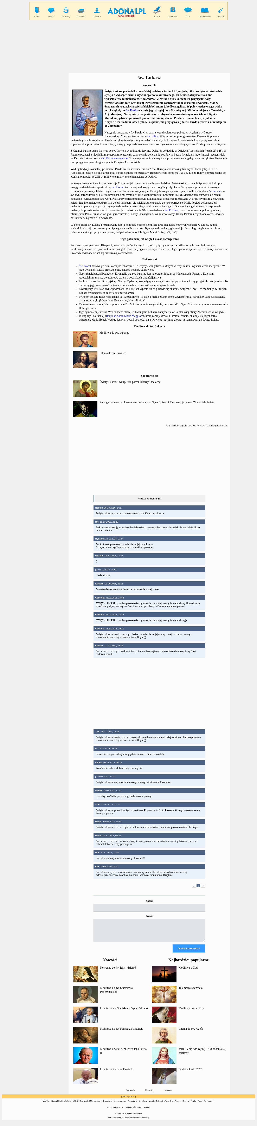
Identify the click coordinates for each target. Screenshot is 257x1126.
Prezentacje (132, 1105)
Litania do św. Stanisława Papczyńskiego (124, 1012)
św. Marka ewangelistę (114, 158)
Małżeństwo (95, 1105)
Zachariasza (215, 191)
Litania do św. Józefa (191, 1032)
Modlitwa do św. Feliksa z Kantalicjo (121, 1032)
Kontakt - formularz (134, 1111)
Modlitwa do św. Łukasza (114, 332)
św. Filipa (153, 136)
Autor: (149, 901)
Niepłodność (107, 1105)
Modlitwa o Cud (188, 971)
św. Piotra (117, 187)
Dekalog (178, 1105)
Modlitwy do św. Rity (191, 1012)
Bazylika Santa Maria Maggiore (124, 315)
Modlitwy (47, 1105)
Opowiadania (65, 1105)
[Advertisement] (128, 46)
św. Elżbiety (171, 210)
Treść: (149, 916)
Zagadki (55, 1105)
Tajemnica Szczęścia (191, 991)
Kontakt (147, 1111)
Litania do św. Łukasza (112, 353)
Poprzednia (130, 1094)
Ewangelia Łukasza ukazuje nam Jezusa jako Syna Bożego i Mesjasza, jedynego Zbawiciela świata (156, 402)
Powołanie (84, 1105)
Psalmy (186, 1105)
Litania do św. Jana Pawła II (116, 1073)
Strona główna (128, 1100)
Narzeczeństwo (120, 1105)
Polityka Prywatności (115, 1111)
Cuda (200, 1105)
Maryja (152, 1105)
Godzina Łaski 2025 (190, 1073)
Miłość (76, 1105)
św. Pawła (131, 110)
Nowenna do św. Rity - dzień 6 (118, 971)
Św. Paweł (85, 266)
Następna (168, 1094)
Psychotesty (209, 1105)
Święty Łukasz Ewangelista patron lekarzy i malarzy (129, 382)
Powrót (149, 1094)
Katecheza (143, 1105)
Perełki (193, 1105)
